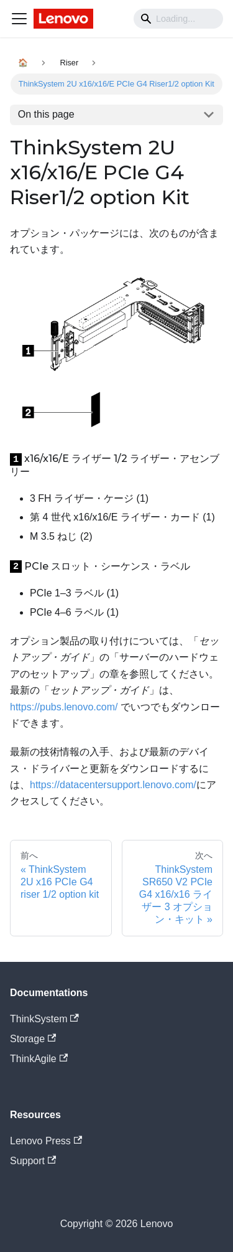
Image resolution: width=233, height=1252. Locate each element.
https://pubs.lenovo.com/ (63, 707)
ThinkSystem (44, 1019)
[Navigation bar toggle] (19, 18)
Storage (33, 1038)
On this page (46, 114)
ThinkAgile (39, 1058)
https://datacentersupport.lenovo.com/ (113, 784)
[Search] (178, 19)
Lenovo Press (46, 1141)
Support (33, 1161)
